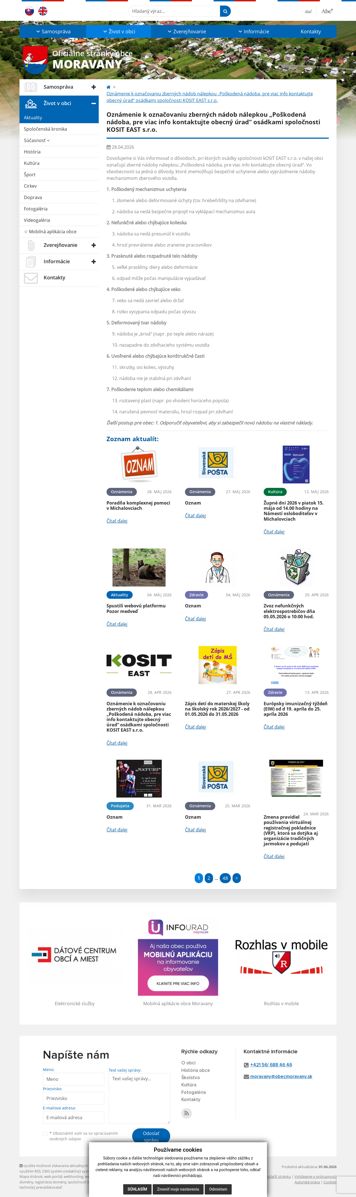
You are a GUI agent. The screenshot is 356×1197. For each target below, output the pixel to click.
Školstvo (190, 1078)
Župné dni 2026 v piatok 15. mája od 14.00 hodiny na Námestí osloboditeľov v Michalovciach (294, 511)
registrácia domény (50, 1181)
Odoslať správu (151, 1136)
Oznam (193, 503)
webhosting (73, 1176)
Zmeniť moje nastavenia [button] (178, 1189)
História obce (195, 1070)
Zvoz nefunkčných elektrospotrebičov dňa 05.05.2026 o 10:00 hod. (289, 611)
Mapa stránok (31, 1176)
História (32, 152)
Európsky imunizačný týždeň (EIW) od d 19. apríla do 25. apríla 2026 (296, 709)
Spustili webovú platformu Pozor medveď (136, 608)
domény (26, 1181)
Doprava (33, 197)
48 (225, 878)
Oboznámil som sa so (84, 1136)
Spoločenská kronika (45, 129)
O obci (188, 1063)
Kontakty (311, 31)
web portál (53, 1176)
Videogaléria (37, 220)
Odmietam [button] (218, 1189)
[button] (52, 31)
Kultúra (31, 163)
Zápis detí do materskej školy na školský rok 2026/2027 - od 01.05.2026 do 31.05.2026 (217, 709)
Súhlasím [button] (137, 1189)
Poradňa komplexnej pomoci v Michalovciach (138, 505)
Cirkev (30, 186)
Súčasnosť (37, 140)
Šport (30, 175)
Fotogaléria (36, 209)
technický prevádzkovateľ (40, 1187)
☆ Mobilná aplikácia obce (50, 232)
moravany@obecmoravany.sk (281, 1076)
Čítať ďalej (117, 521)
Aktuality (33, 118)
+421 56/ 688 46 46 (271, 1065)
